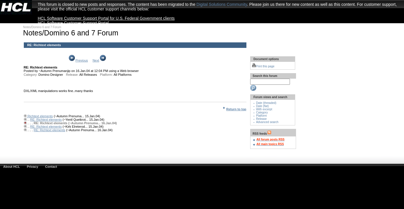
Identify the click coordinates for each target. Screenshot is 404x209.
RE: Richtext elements (44, 45)
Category (262, 112)
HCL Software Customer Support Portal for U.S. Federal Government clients (106, 18)
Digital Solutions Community (221, 4)
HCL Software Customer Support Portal (73, 23)
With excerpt (264, 109)
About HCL (11, 166)
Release (261, 118)
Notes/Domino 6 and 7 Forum (42, 27)
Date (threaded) (266, 103)
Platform (261, 115)
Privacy (32, 166)
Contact (51, 166)
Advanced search (267, 122)
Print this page (263, 66)
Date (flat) (262, 106)
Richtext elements (40, 116)
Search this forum (264, 76)
